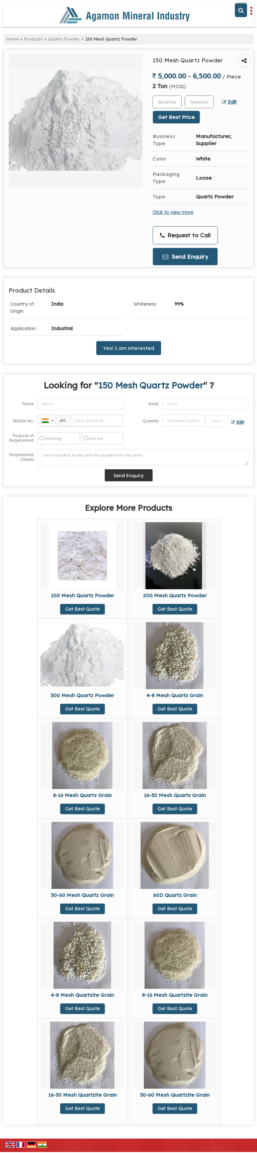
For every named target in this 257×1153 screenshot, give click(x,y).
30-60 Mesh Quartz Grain (82, 895)
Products (33, 39)
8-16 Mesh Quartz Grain (82, 795)
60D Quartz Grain (175, 895)
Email (154, 404)
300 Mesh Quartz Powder (82, 695)
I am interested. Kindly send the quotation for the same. (142, 457)
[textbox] (199, 102)
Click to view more (173, 212)
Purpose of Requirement (21, 438)
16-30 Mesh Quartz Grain (175, 795)
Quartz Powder (64, 39)
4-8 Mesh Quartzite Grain (82, 995)
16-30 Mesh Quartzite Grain (82, 1095)
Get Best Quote (82, 609)
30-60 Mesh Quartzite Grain (174, 1095)
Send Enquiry (185, 256)
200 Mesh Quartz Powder (175, 595)
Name (28, 404)
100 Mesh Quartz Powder (82, 595)
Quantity (151, 421)
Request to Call (185, 235)
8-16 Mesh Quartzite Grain (174, 995)
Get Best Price (176, 117)
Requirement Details (21, 457)
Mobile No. (23, 421)
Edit (229, 102)
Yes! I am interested (128, 348)
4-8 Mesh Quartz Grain (175, 695)
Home (13, 39)
